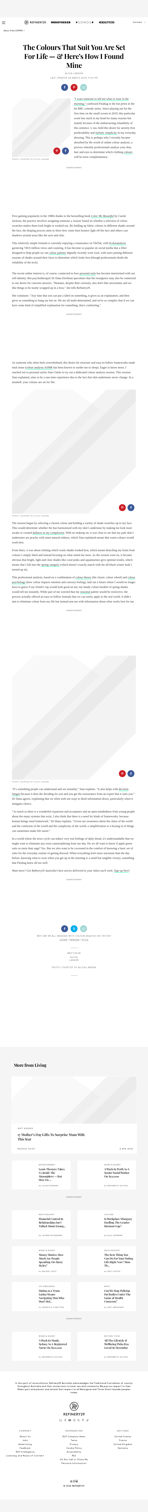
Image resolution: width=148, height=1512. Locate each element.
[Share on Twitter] (74, 1052)
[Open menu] (4, 21)
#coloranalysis (117, 255)
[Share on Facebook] (64, 87)
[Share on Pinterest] (74, 87)
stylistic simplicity (106, 132)
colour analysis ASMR (39, 380)
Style (85, 1064)
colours (128, 152)
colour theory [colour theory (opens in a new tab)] (83, 643)
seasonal (85, 657)
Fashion (74, 1064)
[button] (130, 26)
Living (63, 1064)
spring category (50, 630)
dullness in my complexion (48, 598)
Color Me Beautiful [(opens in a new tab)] (102, 228)
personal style (88, 285)
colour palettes (57, 265)
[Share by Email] (83, 87)
